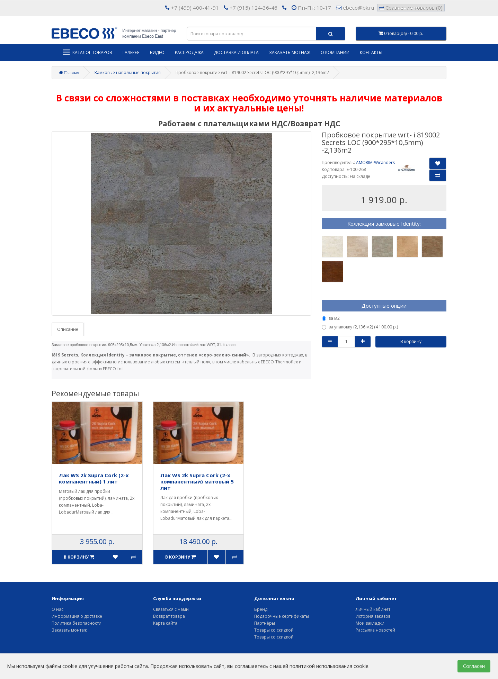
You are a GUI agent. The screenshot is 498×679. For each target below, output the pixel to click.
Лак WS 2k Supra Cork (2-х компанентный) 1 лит (94, 478)
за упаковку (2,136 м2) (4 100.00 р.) (360, 327)
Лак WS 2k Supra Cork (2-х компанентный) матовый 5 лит (197, 481)
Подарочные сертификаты (281, 616)
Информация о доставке (77, 616)
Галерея (131, 52)
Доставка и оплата (236, 52)
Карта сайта (165, 623)
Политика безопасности (76, 623)
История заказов (373, 616)
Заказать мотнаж (289, 52)
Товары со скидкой (274, 630)
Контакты (371, 52)
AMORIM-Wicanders (375, 162)
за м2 (331, 318)
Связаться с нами (171, 609)
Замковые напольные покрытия (127, 72)
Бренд (260, 609)
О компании (335, 52)
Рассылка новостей (375, 630)
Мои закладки (370, 623)
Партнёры (264, 623)
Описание (67, 329)
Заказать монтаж (69, 630)
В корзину (410, 341)
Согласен (474, 666)
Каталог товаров (87, 52)
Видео (157, 52)
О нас (57, 609)
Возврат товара (169, 616)
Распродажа (189, 52)
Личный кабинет (373, 609)
